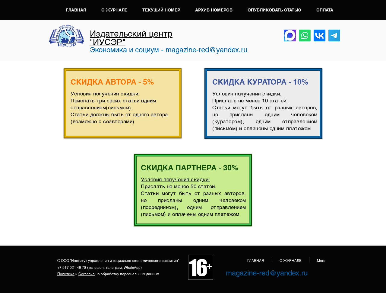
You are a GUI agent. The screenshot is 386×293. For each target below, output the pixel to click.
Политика (65, 274)
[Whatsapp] (305, 35)
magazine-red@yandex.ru (267, 273)
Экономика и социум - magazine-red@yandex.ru (168, 50)
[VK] (319, 35)
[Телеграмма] (334, 35)
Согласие (86, 274)
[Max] (290, 35)
